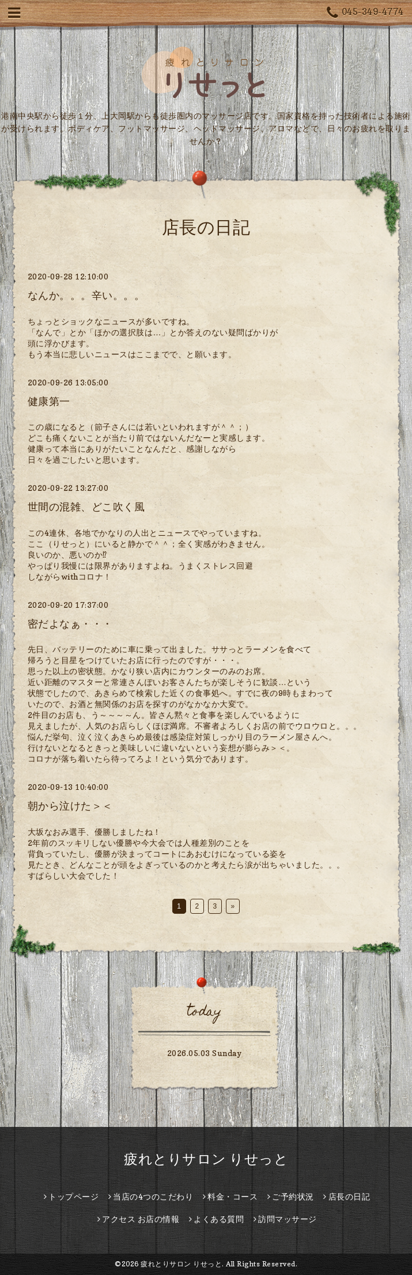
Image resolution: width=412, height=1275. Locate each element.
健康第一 (49, 401)
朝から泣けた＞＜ (70, 806)
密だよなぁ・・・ (70, 624)
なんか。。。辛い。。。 (86, 295)
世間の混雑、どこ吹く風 (86, 507)
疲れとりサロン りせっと (206, 1159)
